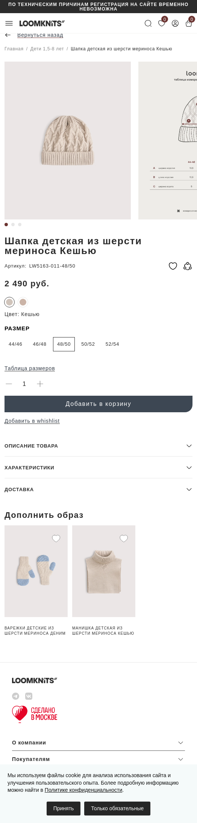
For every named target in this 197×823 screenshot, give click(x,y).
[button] (98, 445)
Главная (14, 48)
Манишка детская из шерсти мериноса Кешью (103, 630)
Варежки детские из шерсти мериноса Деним (35, 630)
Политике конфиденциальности (83, 790)
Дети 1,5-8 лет (47, 48)
